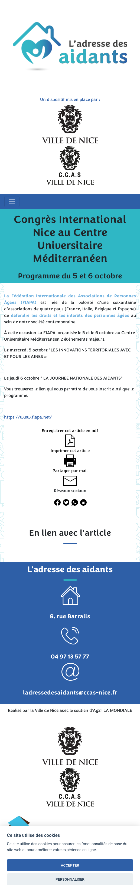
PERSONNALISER (70, 879)
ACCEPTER (70, 865)
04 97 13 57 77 (70, 657)
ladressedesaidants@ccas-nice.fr (70, 693)
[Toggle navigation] (11, 201)
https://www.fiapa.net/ (28, 417)
